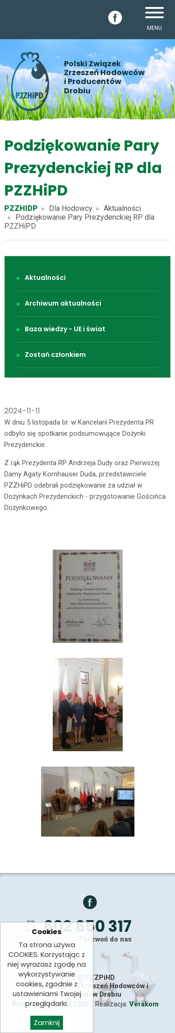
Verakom (144, 1004)
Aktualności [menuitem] (45, 277)
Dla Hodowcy (70, 208)
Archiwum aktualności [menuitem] (63, 303)
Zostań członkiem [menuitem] (55, 354)
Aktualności (122, 208)
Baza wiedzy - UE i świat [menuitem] (65, 329)
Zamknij (47, 1024)
